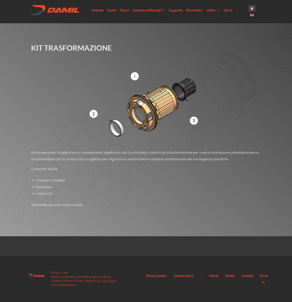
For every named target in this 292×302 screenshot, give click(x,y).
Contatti (247, 275)
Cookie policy (184, 275)
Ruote (229, 275)
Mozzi (213, 275)
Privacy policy (156, 275)
